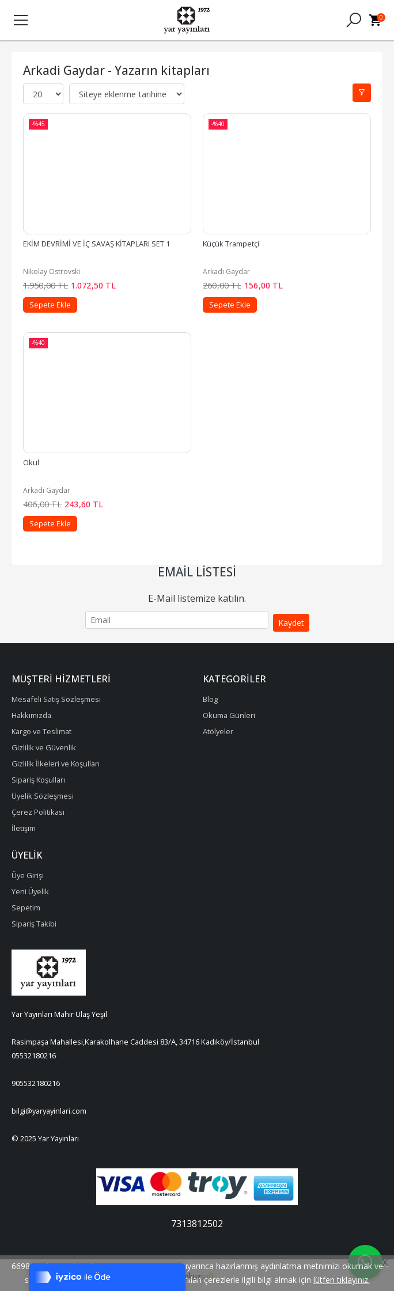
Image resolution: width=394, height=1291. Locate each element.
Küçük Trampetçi (231, 243)
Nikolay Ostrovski (51, 271)
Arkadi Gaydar (226, 271)
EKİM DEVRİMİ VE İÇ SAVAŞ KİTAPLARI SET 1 (96, 243)
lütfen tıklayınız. (341, 1279)
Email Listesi (197, 572)
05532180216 (34, 1055)
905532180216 (36, 1083)
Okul (31, 462)
